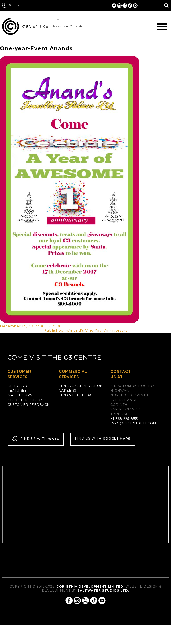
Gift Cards (19, 386)
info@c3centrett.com (133, 423)
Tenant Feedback (77, 395)
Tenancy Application (81, 386)
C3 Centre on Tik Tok (130, 5)
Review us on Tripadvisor (68, 26)
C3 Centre (25, 26)
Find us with (35, 439)
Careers (67, 391)
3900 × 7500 (49, 326)
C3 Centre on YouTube (135, 5)
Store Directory (25, 400)
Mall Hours (20, 395)
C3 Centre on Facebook (114, 5)
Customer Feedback (28, 405)
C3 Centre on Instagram (119, 5)
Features (17, 391)
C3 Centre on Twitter (124, 5)
